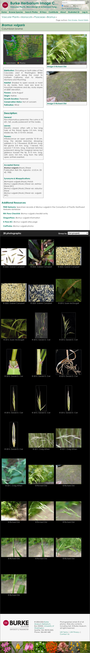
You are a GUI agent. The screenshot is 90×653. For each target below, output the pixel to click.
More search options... (71, 8)
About (63, 12)
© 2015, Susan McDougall (68, 303)
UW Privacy (74, 632)
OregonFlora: (9, 218)
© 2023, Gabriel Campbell (68, 267)
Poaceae (39, 16)
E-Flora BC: (8, 222)
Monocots (26, 16)
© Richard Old (41, 486)
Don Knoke (72, 20)
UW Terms (64, 632)
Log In (85, 12)
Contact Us (64, 634)
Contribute (53, 12)
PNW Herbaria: (9, 207)
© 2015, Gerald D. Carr (41, 340)
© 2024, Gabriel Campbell (14, 267)
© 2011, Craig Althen (41, 449)
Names (66, 6)
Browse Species (16, 12)
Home (4, 12)
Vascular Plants (10, 16)
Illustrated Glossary (76, 12)
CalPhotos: (8, 226)
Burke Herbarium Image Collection (40, 3)
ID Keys (43, 12)
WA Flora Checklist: (11, 213)
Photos (75, 6)
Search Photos (31, 12)
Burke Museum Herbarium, (42, 623)
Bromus (51, 16)
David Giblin (83, 20)
